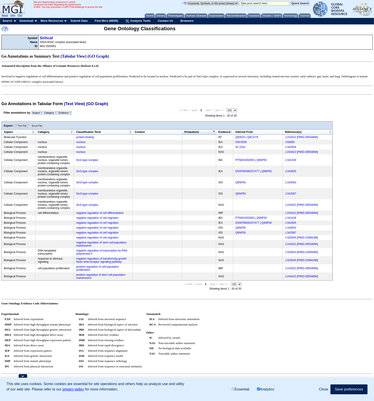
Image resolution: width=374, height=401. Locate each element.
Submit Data (79, 20)
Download (26, 20)
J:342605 (290, 171)
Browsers (187, 20)
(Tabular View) (74, 56)
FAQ (20, 15)
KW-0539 (241, 142)
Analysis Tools (137, 21)
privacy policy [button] (73, 389)
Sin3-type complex (87, 160)
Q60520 (240, 137)
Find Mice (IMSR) (106, 20)
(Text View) (74, 104)
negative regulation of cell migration (97, 217)
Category (50, 113)
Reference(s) (293, 132)
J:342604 (290, 147)
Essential (240, 389)
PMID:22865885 (307, 252)
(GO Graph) (98, 56)
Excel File (35, 125)
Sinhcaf (46, 38)
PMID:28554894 (307, 137)
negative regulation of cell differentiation (100, 213)
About (5, 15)
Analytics (265, 389)
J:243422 (290, 137)
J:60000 (290, 142)
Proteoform (191, 132)
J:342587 (290, 193)
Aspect (37, 113)
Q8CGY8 (252, 137)
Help (12, 15)
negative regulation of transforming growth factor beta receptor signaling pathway (101, 260)
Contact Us (165, 20)
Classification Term (88, 132)
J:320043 (290, 252)
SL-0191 (240, 147)
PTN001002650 (244, 160)
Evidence (65, 113)
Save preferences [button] (349, 389)
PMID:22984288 (307, 237)
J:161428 (290, 160)
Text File (21, 125)
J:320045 (290, 237)
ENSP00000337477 (247, 171)
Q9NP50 (262, 160)
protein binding (85, 137)
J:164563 (290, 182)
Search (7, 20)
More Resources (51, 20)
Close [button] (323, 389)
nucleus (80, 142)
